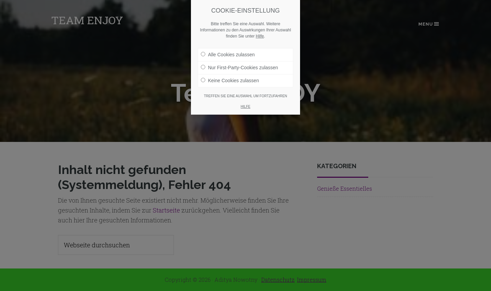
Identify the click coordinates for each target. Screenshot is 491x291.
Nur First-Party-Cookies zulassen (239, 64)
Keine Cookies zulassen (230, 77)
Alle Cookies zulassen (228, 51)
